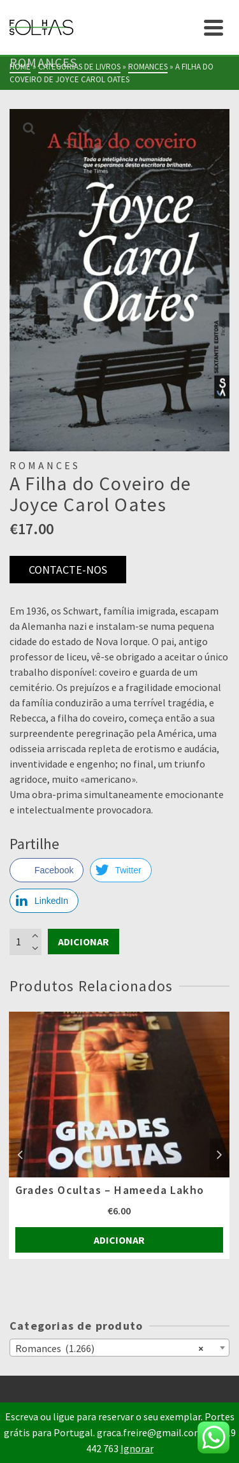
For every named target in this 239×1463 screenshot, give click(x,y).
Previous (19, 1154)
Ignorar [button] (137, 1448)
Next (219, 1154)
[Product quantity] (25, 941)
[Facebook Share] (46, 870)
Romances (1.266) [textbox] (109, 1347)
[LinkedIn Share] (44, 901)
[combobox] (119, 1348)
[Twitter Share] (120, 870)
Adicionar (83, 941)
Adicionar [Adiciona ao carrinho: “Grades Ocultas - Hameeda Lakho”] (119, 1240)
